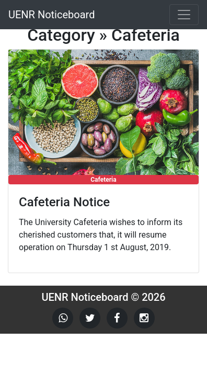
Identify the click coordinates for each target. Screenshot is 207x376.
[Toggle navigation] (184, 14)
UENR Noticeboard (51, 14)
